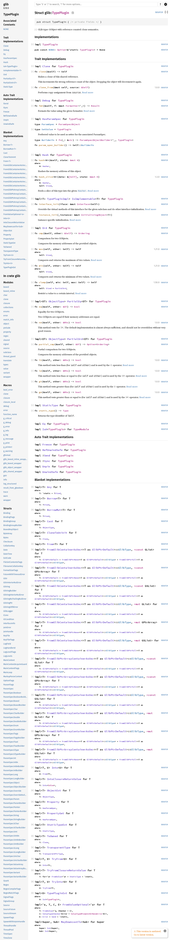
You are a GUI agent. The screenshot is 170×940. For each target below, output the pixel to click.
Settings (165, 4)
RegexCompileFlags (12, 889)
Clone (5, 46)
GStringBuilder (9, 591)
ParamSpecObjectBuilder (14, 787)
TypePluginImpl (58, 198)
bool (77, 306)
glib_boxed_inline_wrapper (15, 459)
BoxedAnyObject (10, 529)
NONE (6, 29)
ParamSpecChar (10, 709)
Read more (87, 92)
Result (95, 105)
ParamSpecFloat (10, 742)
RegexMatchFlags (11, 893)
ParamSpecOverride (12, 791)
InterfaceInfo (9, 623)
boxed (6, 287)
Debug (6, 50)
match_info (8, 319)
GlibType (124, 549)
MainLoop (7, 672)
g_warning (7, 451)
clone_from (46, 87)
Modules (8, 282)
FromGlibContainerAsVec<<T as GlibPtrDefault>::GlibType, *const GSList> (15, 173)
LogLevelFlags (9, 652)
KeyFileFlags (9, 640)
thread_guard (9, 356)
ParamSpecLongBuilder (13, 778)
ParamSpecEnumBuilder (14, 729)
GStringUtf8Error (10, 607)
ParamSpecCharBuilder (13, 713)
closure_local (9, 402)
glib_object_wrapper (12, 467)
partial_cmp (46, 344)
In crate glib (11, 276)
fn (60, 140)
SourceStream (9, 913)
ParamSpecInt (9, 758)
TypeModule (81, 429)
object (6, 324)
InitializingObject (94, 214)
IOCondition (8, 619)
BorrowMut (54, 509)
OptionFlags (8, 680)
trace (5, 492)
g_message (8, 439)
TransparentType (10, 251)
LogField (7, 644)
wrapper (7, 377)
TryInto (57, 881)
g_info (6, 431)
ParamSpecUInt (10, 832)
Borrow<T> (8, 145)
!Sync (5, 107)
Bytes (5, 537)
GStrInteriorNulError (12, 582)
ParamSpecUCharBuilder (14, 827)
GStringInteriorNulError (13, 595)
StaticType (8, 87)
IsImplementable (83, 198)
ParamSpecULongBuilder (14, 852)
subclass (7, 352)
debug (6, 406)
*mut (138, 604)
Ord (5, 74)
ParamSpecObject (11, 783)
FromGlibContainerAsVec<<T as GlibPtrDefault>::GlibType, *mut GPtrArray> (15, 181)
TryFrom (57, 859)
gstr (5, 475)
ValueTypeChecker (51, 914)
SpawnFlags (8, 917)
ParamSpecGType (11, 750)
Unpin (6, 120)
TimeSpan (7, 934)
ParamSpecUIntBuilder (13, 844)
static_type (46, 410)
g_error (6, 426)
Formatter (72, 105)
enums (6, 311)
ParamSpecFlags (10, 734)
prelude (6, 328)
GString (6, 586)
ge (40, 392)
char (5, 295)
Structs (7, 508)
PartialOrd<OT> (10, 83)
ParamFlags (8, 684)
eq (40, 306)
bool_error (8, 390)
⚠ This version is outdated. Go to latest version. (147, 933)
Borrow (51, 498)
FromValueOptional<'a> (13, 214)
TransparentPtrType (52, 854)
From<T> (7, 161)
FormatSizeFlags (10, 570)
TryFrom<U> (8, 255)
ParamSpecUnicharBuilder (15, 860)
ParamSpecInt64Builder (13, 766)
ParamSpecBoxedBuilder (14, 705)
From (50, 544)
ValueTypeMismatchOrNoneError (86, 914)
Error (45, 916)
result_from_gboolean (13, 488)
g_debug (7, 422)
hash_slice (46, 176)
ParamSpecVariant (11, 872)
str (70, 140)
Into (55, 767)
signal (6, 344)
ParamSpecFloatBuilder (14, 746)
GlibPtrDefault (103, 549)
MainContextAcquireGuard (15, 664)
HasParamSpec (10, 58)
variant (6, 373)
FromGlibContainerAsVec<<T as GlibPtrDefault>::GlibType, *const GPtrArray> (15, 169)
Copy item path (72, 12)
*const (139, 549)
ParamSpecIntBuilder (12, 770)
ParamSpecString (11, 815)
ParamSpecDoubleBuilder (14, 721)
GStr (5, 578)
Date (5, 550)
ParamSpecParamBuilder (14, 803)
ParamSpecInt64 (10, 762)
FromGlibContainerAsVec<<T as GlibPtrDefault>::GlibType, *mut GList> (15, 177)
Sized (49, 186)
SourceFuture (9, 909)
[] (166, 12)
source (6, 348)
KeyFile (6, 635)
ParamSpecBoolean (12, 693)
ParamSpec (8, 689)
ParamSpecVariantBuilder (14, 876)
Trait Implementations (13, 39)
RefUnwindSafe (10, 116)
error (5, 315)
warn (5, 496)
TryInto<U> (8, 263)
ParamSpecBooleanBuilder (15, 697)
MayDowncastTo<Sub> (13, 226)
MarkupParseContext (12, 676)
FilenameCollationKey (13, 566)
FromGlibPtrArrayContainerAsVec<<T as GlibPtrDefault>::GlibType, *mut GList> (15, 202)
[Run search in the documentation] (96, 4)
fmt (41, 105)
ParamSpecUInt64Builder (14, 840)
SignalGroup (8, 901)
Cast (5, 153)
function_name (10, 414)
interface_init (49, 204)
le (40, 370)
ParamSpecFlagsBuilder (14, 738)
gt (40, 381)
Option (61, 49)
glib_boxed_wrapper (12, 463)
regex (5, 336)
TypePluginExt (9, 267)
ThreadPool (8, 930)
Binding (6, 513)
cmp (41, 233)
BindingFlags (9, 517)
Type (65, 410)
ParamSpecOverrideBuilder (15, 795)
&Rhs (65, 322)
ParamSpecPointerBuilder (15, 811)
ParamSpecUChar (11, 823)
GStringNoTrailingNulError (14, 599)
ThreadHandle (9, 926)
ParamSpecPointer (11, 807)
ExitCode (7, 558)
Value (51, 785)
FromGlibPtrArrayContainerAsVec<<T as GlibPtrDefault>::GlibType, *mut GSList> (15, 210)
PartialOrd (60, 288)
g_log (5, 435)
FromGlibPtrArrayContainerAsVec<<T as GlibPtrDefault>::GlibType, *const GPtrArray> (15, 194)
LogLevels (7, 656)
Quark (6, 881)
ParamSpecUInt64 (11, 836)
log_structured (9, 484)
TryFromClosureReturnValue (15, 259)
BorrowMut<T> (9, 149)
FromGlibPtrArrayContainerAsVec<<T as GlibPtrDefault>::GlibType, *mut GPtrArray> (15, 206)
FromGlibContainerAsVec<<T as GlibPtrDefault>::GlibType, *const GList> (15, 165)
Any (5, 141)
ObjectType (56, 301)
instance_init (48, 214)
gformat (6, 455)
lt (40, 360)
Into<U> (6, 218)
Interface (83, 204)
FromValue (57, 876)
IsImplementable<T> (12, 70)
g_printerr (7, 447)
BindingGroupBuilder (12, 525)
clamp (42, 282)
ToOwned (7, 247)
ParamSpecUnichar (11, 856)
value (5, 369)
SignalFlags (8, 897)
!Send (5, 103)
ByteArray (7, 533)
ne (40, 322)
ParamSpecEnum (10, 725)
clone (5, 299)
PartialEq (74, 301)
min (41, 265)
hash (41, 160)
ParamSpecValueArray (13, 864)
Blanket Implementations (13, 134)
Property (7, 235)
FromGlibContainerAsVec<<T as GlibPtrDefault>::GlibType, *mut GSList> (15, 186)
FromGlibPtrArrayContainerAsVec (70, 658)
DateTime (7, 554)
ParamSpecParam (11, 799)
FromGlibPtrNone (70, 559)
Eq (4, 54)
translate (7, 360)
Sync (47, 461)
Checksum (8, 542)
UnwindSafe (8, 124)
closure (6, 303)
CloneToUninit (9, 157)
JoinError (7, 627)
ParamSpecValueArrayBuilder (15, 868)
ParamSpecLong (10, 774)
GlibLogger (8, 611)
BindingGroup (9, 521)
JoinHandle (8, 631)
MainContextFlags (11, 668)
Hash (5, 62)
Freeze (6, 112)
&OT (65, 306)
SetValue (47, 129)
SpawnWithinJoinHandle (14, 921)
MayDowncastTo (71, 922)
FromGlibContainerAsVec (64, 549)
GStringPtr (7, 603)
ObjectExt (7, 230)
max (41, 249)
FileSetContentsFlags (12, 562)
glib (6, 4)
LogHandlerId (9, 648)
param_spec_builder (51, 145)
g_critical (7, 418)
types (5, 364)
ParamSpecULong (11, 848)
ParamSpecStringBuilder (14, 819)
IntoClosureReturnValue (14, 222)
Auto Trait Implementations (13, 97)
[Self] (72, 176)
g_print (6, 443)
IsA (44, 429)
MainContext (9, 660)
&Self (84, 87)
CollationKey (9, 546)
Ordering (84, 233)
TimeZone (7, 938)
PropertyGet (8, 239)
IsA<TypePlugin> (10, 66)
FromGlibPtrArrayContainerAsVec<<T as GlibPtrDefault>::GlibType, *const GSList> (15, 198)
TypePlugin (11, 14)
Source (6, 905)
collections (8, 307)
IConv (5, 615)
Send (47, 455)
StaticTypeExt (9, 243)
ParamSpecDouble (11, 717)
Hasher (45, 166)
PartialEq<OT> (9, 78)
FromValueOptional (76, 904)
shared (6, 340)
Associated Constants (9, 22)
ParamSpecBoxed (11, 701)
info (5, 480)
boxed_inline (9, 291)
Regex (6, 885)
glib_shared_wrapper (12, 471)
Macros (7, 385)
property (7, 332)
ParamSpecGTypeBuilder (14, 754)
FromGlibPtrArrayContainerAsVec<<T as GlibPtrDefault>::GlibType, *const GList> (15, 190)
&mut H (74, 160)
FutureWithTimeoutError (14, 574)
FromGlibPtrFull (127, 559)
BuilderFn (48, 140)
